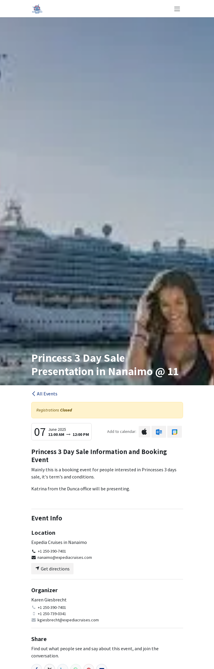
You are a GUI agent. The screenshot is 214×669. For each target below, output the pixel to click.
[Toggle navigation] (177, 8)
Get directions (52, 569)
